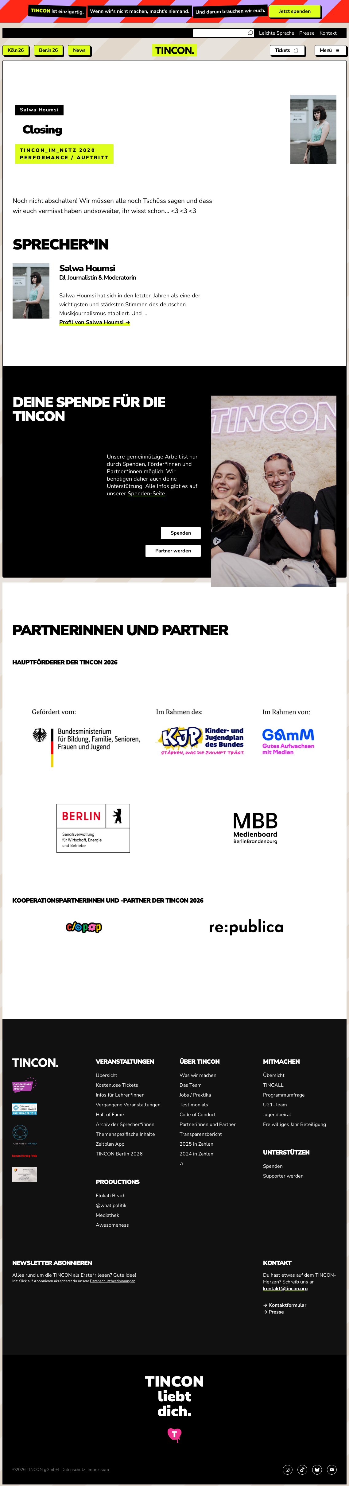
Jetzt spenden (295, 11)
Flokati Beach (111, 1195)
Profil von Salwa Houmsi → (94, 322)
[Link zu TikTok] (302, 1470)
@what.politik (111, 1205)
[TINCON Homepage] (175, 50)
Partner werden (173, 551)
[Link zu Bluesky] (317, 1470)
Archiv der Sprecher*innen (125, 1124)
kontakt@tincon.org (285, 1288)
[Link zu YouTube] (332, 1470)
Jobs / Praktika (195, 1095)
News (79, 50)
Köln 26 (16, 50)
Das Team (191, 1085)
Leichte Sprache (276, 33)
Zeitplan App (110, 1144)
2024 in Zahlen (196, 1154)
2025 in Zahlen (196, 1144)
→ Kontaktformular (284, 1305)
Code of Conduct (198, 1114)
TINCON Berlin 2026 (119, 1154)
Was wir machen (198, 1075)
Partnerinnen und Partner (208, 1124)
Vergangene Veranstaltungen (128, 1104)
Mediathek (107, 1215)
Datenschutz (73, 1469)
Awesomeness (112, 1225)
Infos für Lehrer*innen (120, 1095)
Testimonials (194, 1104)
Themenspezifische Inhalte (125, 1134)
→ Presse (273, 1312)
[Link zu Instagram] (288, 1470)
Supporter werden (283, 1176)
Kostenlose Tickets (117, 1085)
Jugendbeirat (277, 1114)
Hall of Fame (110, 1114)
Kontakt (328, 33)
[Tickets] (287, 50)
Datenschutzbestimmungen (112, 1281)
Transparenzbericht (201, 1134)
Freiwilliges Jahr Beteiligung (294, 1124)
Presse (307, 33)
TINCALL (273, 1085)
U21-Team (275, 1104)
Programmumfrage (284, 1095)
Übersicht (106, 1075)
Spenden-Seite (146, 493)
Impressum (98, 1469)
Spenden (181, 533)
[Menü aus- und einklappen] (331, 50)
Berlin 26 (48, 50)
